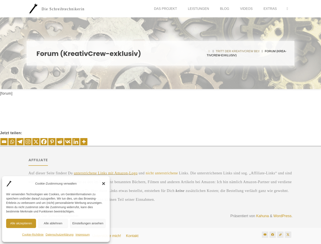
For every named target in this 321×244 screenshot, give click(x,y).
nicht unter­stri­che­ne (162, 173)
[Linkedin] (75, 141)
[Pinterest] (51, 141)
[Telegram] (20, 141)
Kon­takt (132, 236)
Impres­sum (83, 234)
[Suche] (287, 8)
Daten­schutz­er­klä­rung (59, 234)
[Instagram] (28, 141)
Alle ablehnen (53, 223)
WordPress (282, 216)
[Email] (4, 141)
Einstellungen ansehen (87, 223)
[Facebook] (43, 141)
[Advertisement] (160, 110)
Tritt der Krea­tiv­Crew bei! (238, 51)
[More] (83, 141)
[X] (36, 141)
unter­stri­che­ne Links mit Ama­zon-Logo (105, 173)
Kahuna (262, 216)
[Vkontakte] (67, 141)
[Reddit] (59, 141)
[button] (104, 184)
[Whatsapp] (12, 141)
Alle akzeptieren (21, 223)
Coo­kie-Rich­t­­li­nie (33, 234)
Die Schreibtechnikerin (63, 9)
